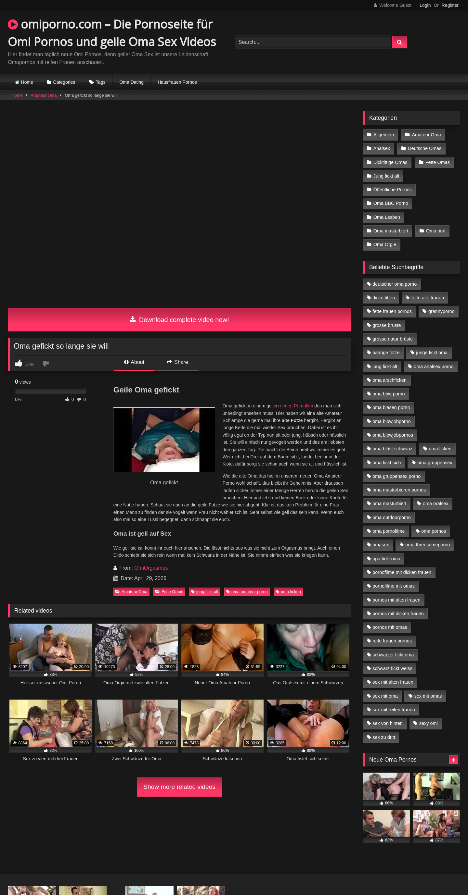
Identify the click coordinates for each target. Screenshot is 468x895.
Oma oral (435, 230)
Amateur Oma (44, 95)
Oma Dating (131, 82)
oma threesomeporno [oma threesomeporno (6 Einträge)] (427, 544)
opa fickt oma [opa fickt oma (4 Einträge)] (386, 558)
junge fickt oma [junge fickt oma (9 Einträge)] (432, 352)
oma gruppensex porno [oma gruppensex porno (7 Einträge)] (396, 476)
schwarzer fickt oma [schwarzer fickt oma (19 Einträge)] (393, 654)
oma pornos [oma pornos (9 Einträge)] (433, 531)
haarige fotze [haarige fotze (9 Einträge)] (385, 352)
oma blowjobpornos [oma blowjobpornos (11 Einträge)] (392, 435)
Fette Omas (169, 591)
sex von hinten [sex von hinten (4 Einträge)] (387, 723)
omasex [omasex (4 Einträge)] (380, 544)
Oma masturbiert (390, 230)
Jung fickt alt (386, 176)
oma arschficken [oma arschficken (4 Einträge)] (389, 380)
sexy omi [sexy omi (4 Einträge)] (428, 723)
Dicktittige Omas (390, 162)
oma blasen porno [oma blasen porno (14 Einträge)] (391, 407)
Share (177, 362)
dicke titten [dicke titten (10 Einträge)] (383, 297)
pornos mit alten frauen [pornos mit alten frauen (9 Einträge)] (396, 600)
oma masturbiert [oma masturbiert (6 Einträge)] (389, 503)
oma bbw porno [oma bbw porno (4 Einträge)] (388, 393)
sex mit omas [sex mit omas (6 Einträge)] (428, 696)
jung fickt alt (204, 591)
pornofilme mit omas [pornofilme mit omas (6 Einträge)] (393, 586)
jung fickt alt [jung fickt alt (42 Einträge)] (384, 366)
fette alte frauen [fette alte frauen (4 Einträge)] (427, 297)
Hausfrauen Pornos (177, 82)
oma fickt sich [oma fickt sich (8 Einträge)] (386, 462)
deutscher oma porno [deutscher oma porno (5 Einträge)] (394, 284)
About (134, 362)
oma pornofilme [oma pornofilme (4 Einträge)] (388, 531)
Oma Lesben (386, 217)
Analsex (381, 148)
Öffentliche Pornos (392, 189)
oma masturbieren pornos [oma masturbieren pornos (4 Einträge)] (399, 489)
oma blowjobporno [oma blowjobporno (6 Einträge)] (391, 421)
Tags (101, 82)
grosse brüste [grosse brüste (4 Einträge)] (386, 325)
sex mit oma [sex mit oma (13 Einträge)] (385, 696)
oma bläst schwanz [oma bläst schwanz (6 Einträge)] (392, 448)
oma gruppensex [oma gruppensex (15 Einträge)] (434, 462)
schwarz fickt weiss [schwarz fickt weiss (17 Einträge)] (392, 668)
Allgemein (383, 134)
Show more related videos (179, 786)
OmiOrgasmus (151, 568)
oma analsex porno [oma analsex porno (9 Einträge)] (433, 366)
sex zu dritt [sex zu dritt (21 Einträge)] (383, 737)
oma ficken (288, 591)
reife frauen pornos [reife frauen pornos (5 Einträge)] (392, 640)
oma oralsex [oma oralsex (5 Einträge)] (435, 503)
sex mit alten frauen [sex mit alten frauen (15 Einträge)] (392, 682)
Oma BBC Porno (390, 203)
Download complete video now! (179, 319)
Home (27, 82)
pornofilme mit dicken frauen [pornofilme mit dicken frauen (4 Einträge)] (401, 572)
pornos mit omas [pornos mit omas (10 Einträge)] (389, 627)
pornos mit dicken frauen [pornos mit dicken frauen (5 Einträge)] (398, 613)
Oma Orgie (384, 244)
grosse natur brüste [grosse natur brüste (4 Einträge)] (392, 339)
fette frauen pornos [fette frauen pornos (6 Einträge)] (392, 311)
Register (450, 5)
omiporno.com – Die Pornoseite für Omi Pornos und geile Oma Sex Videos (112, 33)
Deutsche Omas (424, 148)
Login (425, 5)
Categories (64, 82)
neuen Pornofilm (296, 405)
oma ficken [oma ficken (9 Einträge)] (440, 448)
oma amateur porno (247, 591)
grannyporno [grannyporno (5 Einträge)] (441, 311)
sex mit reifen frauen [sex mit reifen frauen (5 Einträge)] (393, 709)
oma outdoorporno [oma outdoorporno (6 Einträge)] (391, 517)
